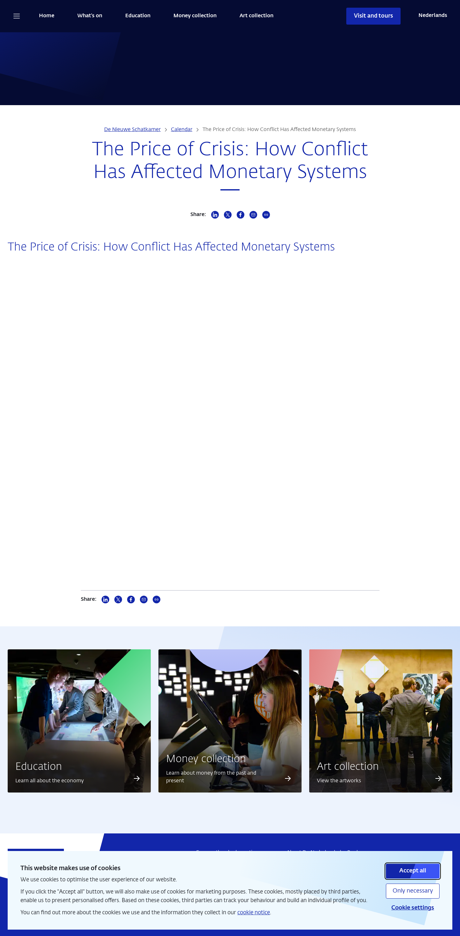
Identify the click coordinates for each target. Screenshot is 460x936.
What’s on (89, 16)
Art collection (256, 16)
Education (137, 16)
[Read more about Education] (136, 778)
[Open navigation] (16, 16)
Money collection (195, 16)
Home (46, 16)
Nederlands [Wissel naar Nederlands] (432, 15)
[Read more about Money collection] (288, 778)
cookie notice (253, 913)
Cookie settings (412, 908)
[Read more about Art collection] (438, 778)
